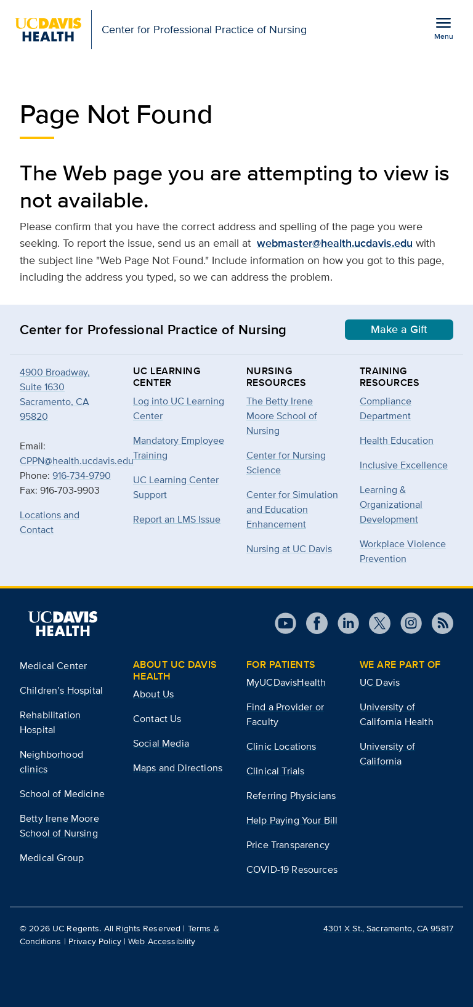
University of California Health (397, 714)
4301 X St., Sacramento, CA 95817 (388, 928)
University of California (387, 753)
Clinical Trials (275, 771)
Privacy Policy (94, 941)
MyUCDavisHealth (286, 682)
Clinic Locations (281, 746)
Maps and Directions (177, 768)
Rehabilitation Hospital (50, 722)
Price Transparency (287, 845)
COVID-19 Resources (292, 869)
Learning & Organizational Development (391, 504)
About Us (153, 694)
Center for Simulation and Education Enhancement (292, 509)
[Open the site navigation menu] (443, 27)
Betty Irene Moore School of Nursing (59, 825)
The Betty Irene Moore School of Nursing (281, 416)
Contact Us (157, 719)
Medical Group (52, 858)
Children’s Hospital (61, 690)
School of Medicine (62, 794)
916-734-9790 (81, 475)
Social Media (161, 743)
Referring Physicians (291, 795)
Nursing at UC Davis (289, 549)
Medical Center (53, 666)
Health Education (397, 440)
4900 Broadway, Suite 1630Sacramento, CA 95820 (55, 394)
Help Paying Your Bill (292, 820)
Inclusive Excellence (404, 465)
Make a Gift (399, 329)
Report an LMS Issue (176, 519)
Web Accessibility (161, 941)
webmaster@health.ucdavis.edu (335, 243)
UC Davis (380, 682)
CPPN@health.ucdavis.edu (77, 461)
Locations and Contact (49, 522)
